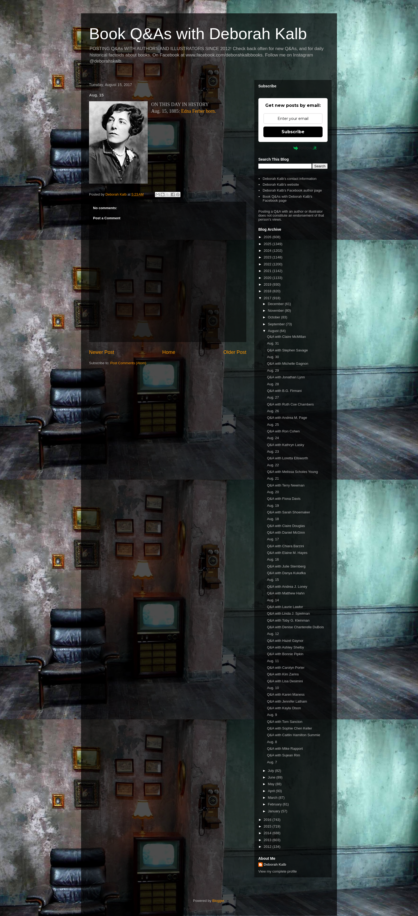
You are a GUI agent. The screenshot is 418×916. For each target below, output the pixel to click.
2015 (268, 826)
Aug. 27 (273, 397)
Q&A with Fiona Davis (283, 499)
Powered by (293, 148)
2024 (268, 251)
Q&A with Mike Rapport (285, 749)
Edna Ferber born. (198, 111)
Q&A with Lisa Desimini (285, 681)
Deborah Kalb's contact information (289, 179)
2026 (268, 237)
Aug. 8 (272, 742)
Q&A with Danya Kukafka (286, 573)
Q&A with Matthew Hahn (285, 593)
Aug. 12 (273, 634)
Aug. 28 (273, 384)
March (273, 798)
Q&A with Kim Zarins (283, 674)
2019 (268, 284)
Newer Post (101, 352)
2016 (268, 820)
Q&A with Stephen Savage (287, 350)
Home (168, 352)
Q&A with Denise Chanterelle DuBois (295, 627)
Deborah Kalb (275, 864)
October (274, 317)
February (275, 804)
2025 (268, 244)
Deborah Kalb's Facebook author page (292, 190)
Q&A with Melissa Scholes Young (292, 472)
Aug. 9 (272, 715)
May (271, 784)
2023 (268, 257)
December (276, 304)
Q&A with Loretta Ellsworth (287, 458)
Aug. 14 (273, 600)
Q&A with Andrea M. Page (287, 418)
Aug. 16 (273, 559)
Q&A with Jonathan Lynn (286, 377)
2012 (268, 847)
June (272, 777)
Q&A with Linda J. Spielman (288, 613)
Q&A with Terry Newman (285, 485)
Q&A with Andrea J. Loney (287, 587)
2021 (268, 271)
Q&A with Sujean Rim (283, 755)
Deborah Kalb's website (281, 185)
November (276, 311)
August (274, 331)
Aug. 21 (273, 478)
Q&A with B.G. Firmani (284, 391)
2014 (268, 833)
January (274, 811)
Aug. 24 (273, 438)
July (271, 771)
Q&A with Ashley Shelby (285, 647)
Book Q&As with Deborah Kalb (198, 34)
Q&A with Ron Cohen (283, 431)
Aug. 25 (273, 425)
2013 (268, 840)
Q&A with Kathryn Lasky (285, 445)
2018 (268, 291)
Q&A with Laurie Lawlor (285, 607)
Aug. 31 (273, 343)
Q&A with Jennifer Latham (287, 701)
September (277, 324)
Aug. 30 (273, 357)
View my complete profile (277, 871)
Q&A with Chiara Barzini (285, 546)
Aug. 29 (273, 370)
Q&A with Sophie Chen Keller (289, 728)
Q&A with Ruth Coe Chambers (290, 404)
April (272, 791)
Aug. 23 (273, 451)
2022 (268, 264)
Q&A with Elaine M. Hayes (287, 553)
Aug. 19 (273, 506)
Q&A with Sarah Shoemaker (288, 512)
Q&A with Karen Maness (285, 694)
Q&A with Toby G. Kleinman (288, 620)
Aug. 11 (273, 661)
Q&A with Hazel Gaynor (285, 641)
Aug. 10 (273, 688)
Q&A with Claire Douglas (286, 526)
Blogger (218, 901)
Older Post (234, 352)
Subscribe (293, 131)
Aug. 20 (273, 492)
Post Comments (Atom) (128, 363)
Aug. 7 (272, 762)
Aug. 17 (273, 539)
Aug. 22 (273, 465)
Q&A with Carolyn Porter (285, 668)
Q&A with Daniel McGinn (286, 532)
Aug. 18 (273, 519)
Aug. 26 (273, 411)
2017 (268, 298)
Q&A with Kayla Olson (284, 708)
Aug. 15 (273, 580)
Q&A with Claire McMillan (286, 337)
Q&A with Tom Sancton (284, 722)
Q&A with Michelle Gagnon (287, 364)
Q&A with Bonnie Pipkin (285, 654)
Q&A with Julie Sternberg (286, 566)
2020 (268, 278)
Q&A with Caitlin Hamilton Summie (293, 735)
